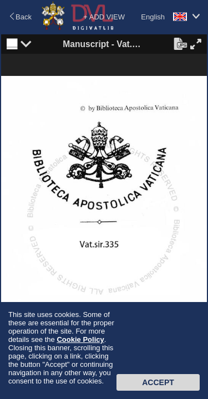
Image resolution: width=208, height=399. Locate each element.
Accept (158, 382)
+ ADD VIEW (104, 17)
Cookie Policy (80, 339)
